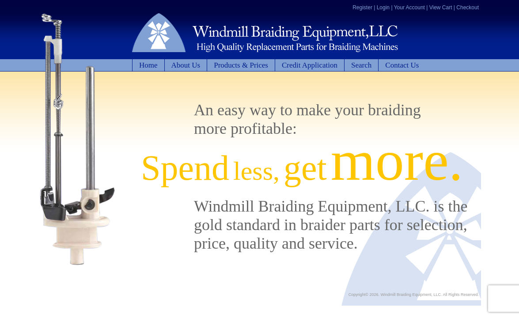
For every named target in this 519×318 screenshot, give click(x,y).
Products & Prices (241, 65)
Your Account (409, 7)
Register (362, 7)
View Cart (440, 7)
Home (148, 65)
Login (383, 7)
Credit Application (309, 65)
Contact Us (402, 65)
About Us (186, 65)
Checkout (467, 7)
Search (361, 65)
